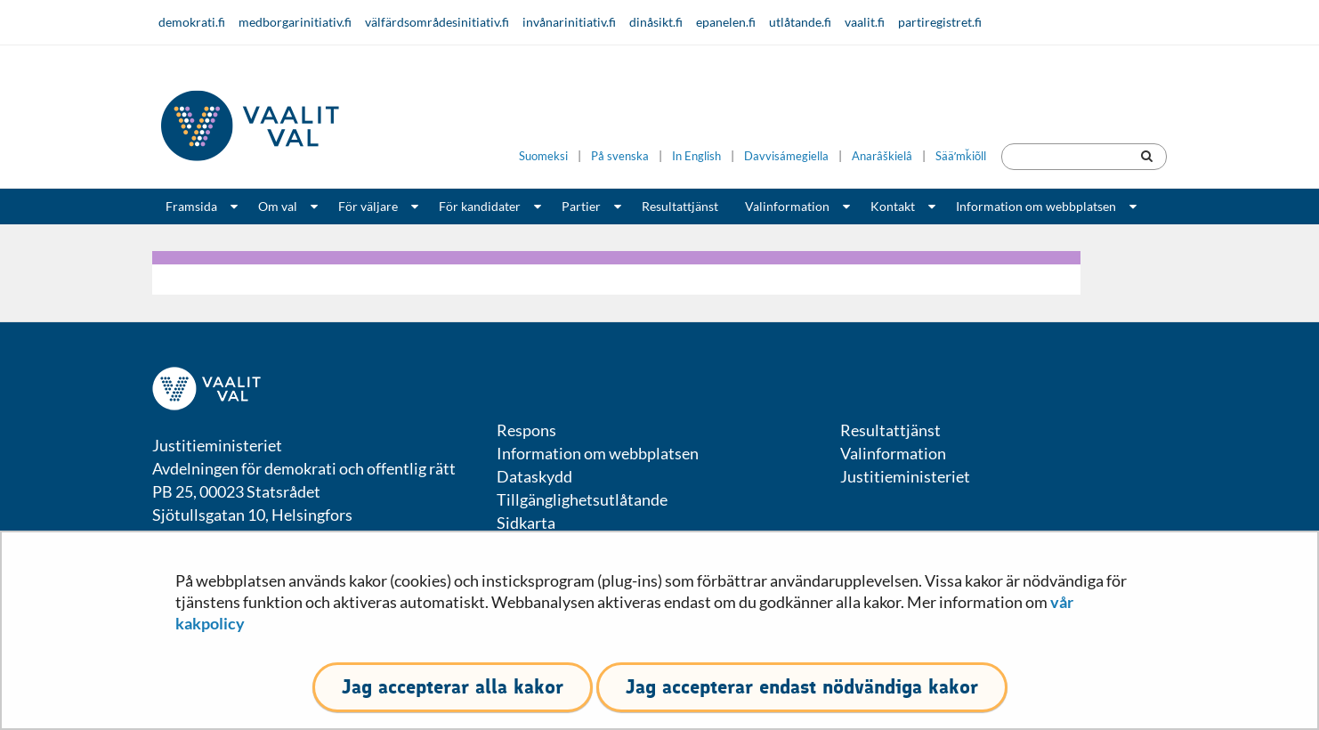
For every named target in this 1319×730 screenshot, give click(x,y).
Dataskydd (534, 476)
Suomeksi (543, 156)
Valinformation (787, 206)
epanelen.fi (726, 21)
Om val (277, 206)
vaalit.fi (865, 21)
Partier (581, 206)
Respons (526, 430)
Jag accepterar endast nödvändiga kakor (802, 687)
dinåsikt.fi (656, 21)
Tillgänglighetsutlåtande (582, 499)
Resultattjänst (680, 206)
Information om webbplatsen (1036, 206)
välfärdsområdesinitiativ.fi (437, 21)
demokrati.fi (191, 21)
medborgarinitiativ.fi (295, 21)
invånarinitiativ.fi (569, 21)
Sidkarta (526, 522)
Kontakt (892, 206)
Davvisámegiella (786, 156)
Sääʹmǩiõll (960, 156)
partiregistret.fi (940, 21)
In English (696, 156)
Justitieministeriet (905, 476)
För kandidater (480, 206)
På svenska (620, 156)
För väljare (368, 206)
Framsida (191, 206)
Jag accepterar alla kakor (452, 687)
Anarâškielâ (882, 156)
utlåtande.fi (800, 21)
